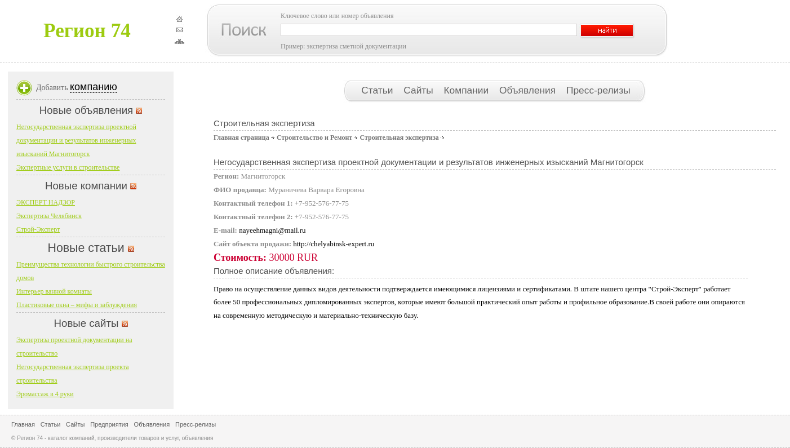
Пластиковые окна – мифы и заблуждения (76, 305)
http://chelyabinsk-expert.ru (333, 243)
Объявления (528, 90)
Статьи (378, 90)
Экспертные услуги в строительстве (67, 167)
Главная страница (241, 137)
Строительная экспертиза (399, 137)
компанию (93, 86)
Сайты (419, 90)
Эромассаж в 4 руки (45, 394)
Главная (23, 424)
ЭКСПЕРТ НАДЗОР (45, 202)
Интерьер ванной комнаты (54, 291)
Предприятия (109, 424)
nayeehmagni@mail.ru (272, 230)
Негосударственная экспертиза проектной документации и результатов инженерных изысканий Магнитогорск (76, 140)
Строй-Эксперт (38, 229)
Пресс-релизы (598, 90)
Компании (467, 90)
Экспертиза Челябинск (49, 216)
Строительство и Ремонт (314, 137)
